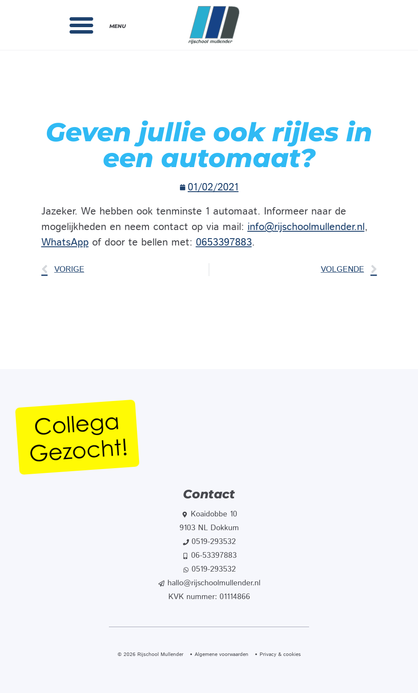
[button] (81, 25)
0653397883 (224, 242)
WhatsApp (65, 242)
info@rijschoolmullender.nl (306, 227)
